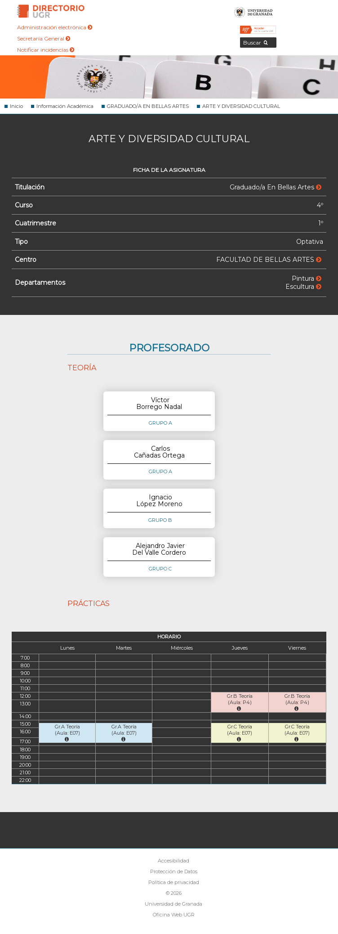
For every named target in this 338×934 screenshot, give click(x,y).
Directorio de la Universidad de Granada (50, 11)
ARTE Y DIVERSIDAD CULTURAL (241, 106)
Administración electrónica (54, 27)
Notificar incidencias (45, 49)
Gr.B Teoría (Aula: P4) (240, 702)
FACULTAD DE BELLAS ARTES (268, 260)
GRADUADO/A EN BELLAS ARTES (148, 106)
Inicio (16, 106)
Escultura (303, 287)
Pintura (306, 278)
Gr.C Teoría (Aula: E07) (239, 732)
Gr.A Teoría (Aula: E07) (67, 732)
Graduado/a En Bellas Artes (275, 187)
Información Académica (64, 106)
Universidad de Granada (253, 11)
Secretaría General (43, 38)
